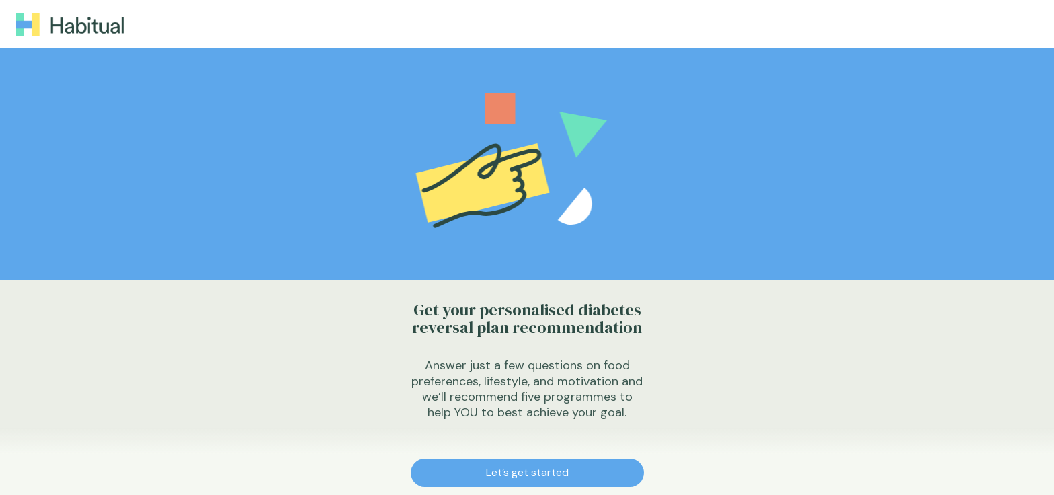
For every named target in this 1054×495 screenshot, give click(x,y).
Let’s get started (527, 472)
